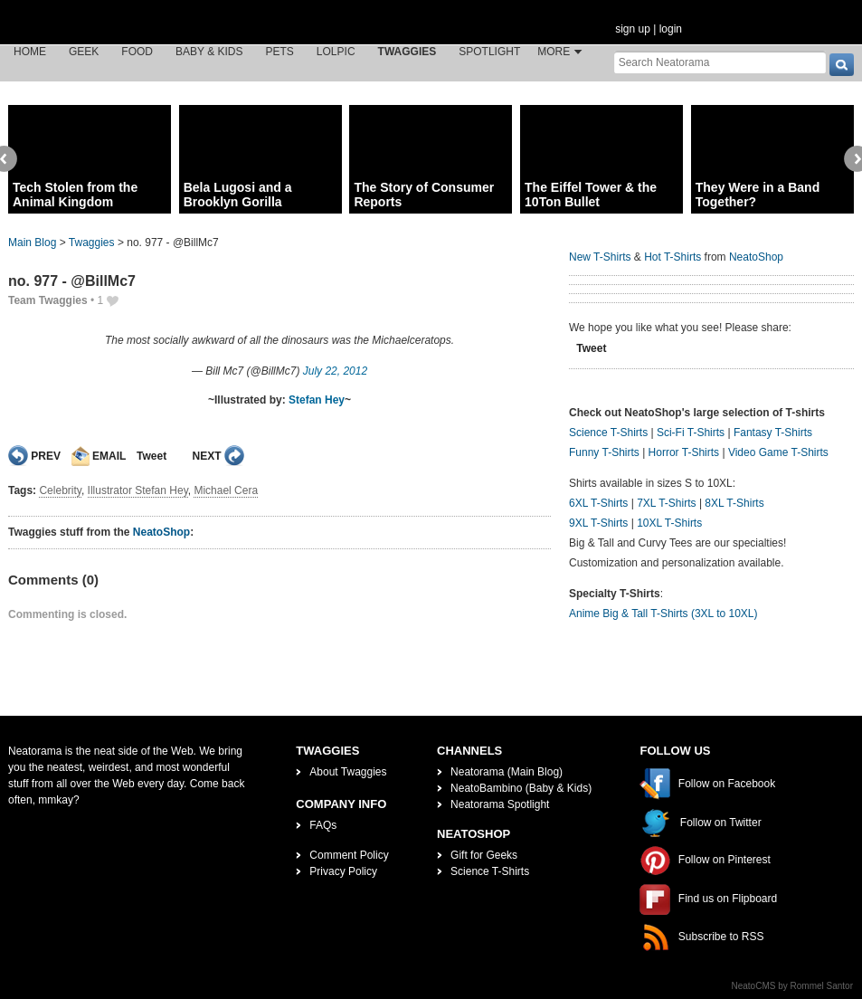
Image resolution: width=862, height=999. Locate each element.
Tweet (151, 456)
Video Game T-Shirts (778, 452)
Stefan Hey (317, 400)
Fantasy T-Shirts (773, 432)
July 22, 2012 (335, 371)
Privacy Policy (343, 871)
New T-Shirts (599, 257)
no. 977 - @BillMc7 (72, 281)
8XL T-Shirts (734, 503)
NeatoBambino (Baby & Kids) (521, 788)
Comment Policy (348, 855)
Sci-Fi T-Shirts (691, 432)
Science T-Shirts (608, 432)
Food (137, 51)
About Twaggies (347, 772)
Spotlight (489, 51)
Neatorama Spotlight (499, 804)
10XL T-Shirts (669, 523)
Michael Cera (226, 490)
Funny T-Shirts (604, 452)
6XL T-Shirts (598, 503)
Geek (84, 51)
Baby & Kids (208, 51)
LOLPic (336, 51)
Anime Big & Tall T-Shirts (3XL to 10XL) (663, 613)
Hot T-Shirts (672, 257)
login (670, 29)
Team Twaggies (48, 300)
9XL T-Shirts (598, 523)
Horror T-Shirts (684, 452)
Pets (280, 51)
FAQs (322, 825)
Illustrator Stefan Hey (138, 490)
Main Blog (32, 242)
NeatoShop (161, 532)
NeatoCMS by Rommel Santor (793, 986)
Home (30, 51)
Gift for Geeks (483, 855)
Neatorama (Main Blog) (506, 772)
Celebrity (60, 490)
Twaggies (407, 51)
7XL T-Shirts (666, 503)
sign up (632, 29)
